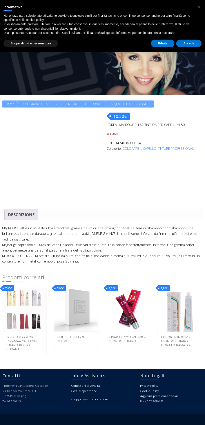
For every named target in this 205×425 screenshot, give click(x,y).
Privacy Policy (149, 386)
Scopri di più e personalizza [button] (31, 43)
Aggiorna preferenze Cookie (159, 396)
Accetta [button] (188, 43)
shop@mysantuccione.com (89, 399)
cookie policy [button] (35, 20)
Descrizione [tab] (21, 214)
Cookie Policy (149, 391)
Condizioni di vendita (85, 386)
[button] (199, 7)
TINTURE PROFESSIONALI (84, 104)
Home (10, 104)
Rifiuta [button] (163, 43)
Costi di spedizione (84, 391)
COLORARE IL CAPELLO (40, 104)
